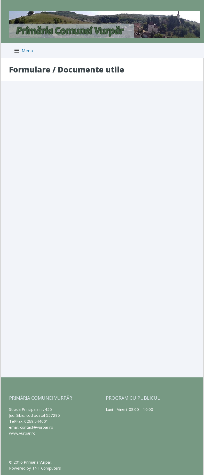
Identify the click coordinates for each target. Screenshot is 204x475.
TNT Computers (46, 468)
